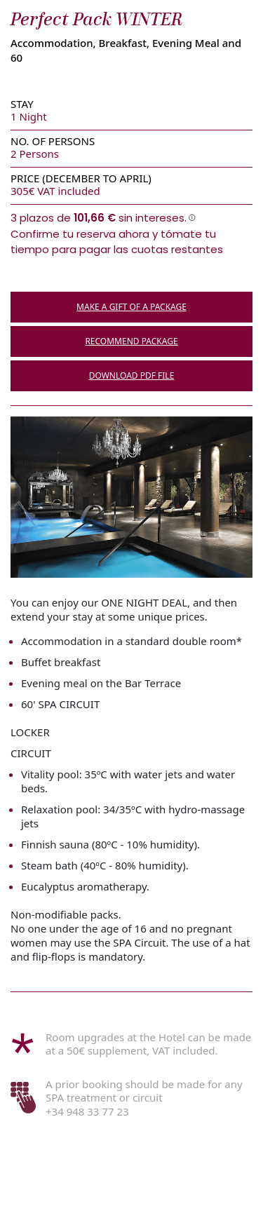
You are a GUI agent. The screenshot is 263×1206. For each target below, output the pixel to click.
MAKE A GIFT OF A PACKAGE (131, 307)
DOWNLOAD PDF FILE (132, 375)
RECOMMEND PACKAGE (131, 341)
